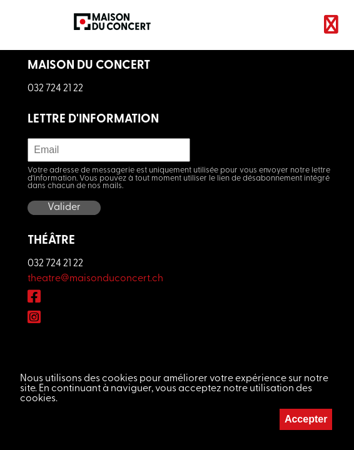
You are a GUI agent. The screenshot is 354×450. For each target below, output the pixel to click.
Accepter (306, 419)
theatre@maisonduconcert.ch (95, 279)
